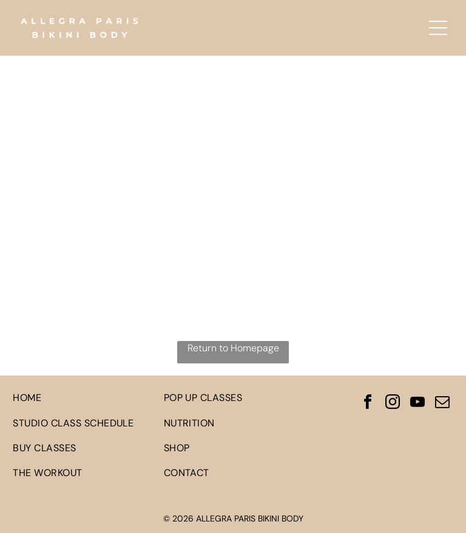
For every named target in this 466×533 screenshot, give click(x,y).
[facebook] (368, 403)
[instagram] (393, 403)
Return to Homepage (233, 348)
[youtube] (417, 403)
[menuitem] (82, 397)
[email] (442, 403)
